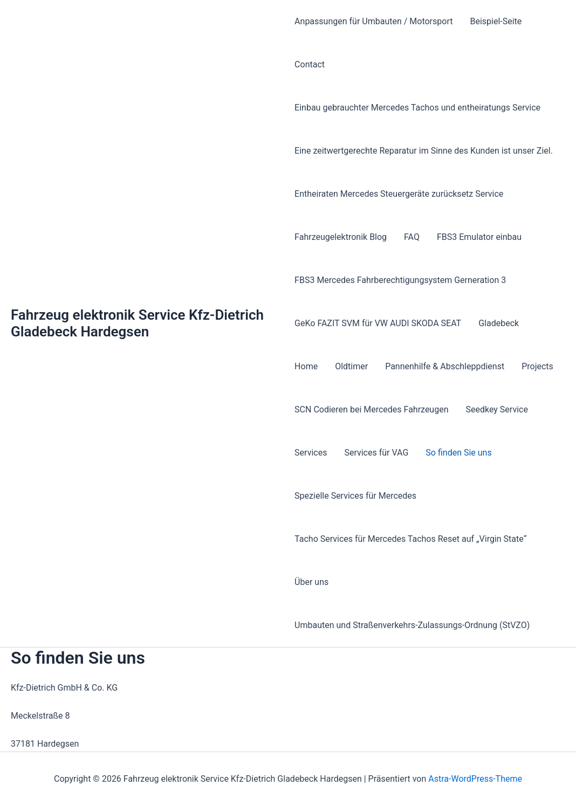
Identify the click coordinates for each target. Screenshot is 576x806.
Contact (309, 64)
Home (306, 366)
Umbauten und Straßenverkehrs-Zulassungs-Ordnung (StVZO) (412, 625)
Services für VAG (376, 452)
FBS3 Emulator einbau (479, 237)
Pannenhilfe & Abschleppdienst (444, 366)
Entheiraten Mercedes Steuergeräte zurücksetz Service (398, 194)
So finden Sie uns (458, 452)
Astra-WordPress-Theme (475, 779)
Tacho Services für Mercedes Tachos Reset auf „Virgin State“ (410, 539)
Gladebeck (498, 323)
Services (310, 452)
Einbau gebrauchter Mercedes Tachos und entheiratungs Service (417, 107)
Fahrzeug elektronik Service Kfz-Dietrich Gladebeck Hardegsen (137, 323)
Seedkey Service (497, 409)
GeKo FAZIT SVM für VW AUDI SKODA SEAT (377, 323)
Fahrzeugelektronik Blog (340, 237)
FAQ (412, 237)
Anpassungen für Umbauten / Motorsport (373, 21)
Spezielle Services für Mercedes (355, 496)
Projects (537, 366)
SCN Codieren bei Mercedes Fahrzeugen (371, 409)
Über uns (311, 582)
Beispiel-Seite (496, 21)
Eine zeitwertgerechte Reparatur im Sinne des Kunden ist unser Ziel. (423, 151)
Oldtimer (351, 366)
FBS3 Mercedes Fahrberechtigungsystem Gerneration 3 (400, 280)
